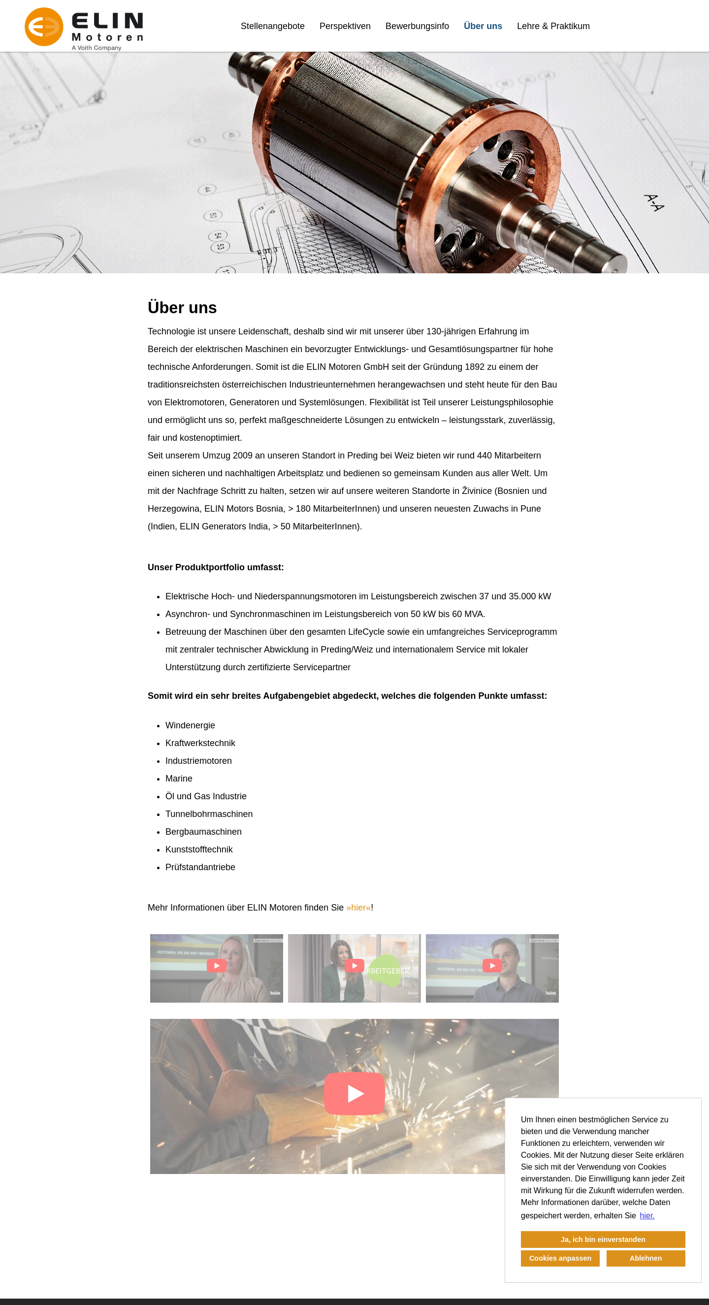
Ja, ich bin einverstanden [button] (603, 1239)
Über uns (483, 26)
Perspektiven (345, 26)
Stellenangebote (273, 26)
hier (358, 908)
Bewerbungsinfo (417, 26)
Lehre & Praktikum (553, 26)
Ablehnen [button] (646, 1258)
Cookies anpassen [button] (560, 1258)
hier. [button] (647, 1215)
